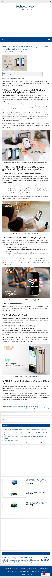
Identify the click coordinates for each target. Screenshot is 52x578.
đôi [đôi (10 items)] (26, 562)
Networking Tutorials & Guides (11, 568)
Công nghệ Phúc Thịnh (24, 571)
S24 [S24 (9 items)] (30, 560)
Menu (2, 1)
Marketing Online (44, 568)
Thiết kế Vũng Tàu (11, 571)
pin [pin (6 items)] (25, 560)
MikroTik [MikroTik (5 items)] (38, 557)
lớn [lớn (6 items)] (34, 557)
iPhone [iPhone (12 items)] (27, 558)
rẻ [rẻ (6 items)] (28, 560)
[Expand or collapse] (41, 74)
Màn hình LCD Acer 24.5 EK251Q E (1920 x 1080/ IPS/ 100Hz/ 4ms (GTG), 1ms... (37, 503)
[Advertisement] (26, 25)
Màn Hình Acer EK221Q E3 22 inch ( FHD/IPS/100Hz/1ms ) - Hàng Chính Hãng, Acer (36, 481)
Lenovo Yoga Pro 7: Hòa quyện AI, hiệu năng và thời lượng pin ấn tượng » (31, 408)
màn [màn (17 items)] (45, 557)
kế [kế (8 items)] (31, 558)
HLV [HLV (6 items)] (19, 557)
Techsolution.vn (26, 6)
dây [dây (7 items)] (8, 557)
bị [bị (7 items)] (2, 557)
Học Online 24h (35, 571)
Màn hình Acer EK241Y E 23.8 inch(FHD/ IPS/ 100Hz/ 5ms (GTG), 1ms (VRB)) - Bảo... (37, 491)
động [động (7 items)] (30, 562)
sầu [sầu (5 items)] (34, 560)
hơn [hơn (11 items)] (23, 558)
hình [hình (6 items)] (21, 557)
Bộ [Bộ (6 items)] (4, 557)
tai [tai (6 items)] (35, 560)
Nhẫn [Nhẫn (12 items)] (22, 560)
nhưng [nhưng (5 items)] (18, 560)
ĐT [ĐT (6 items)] (23, 562)
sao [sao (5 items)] (32, 560)
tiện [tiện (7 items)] (3, 562)
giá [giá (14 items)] (16, 557)
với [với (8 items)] (18, 562)
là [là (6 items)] (32, 557)
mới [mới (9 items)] (7, 560)
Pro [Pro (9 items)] (27, 560)
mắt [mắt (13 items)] (3, 560)
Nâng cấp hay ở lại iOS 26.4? (11, 440)
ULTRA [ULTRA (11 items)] (10, 562)
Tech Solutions (17, 51)
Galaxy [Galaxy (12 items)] (12, 558)
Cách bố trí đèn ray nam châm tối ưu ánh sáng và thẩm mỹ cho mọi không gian (24, 442)
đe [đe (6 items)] (24, 562)
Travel (43, 571)
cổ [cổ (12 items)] (6, 558)
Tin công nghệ (26, 51)
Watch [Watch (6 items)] (20, 562)
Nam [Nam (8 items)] (10, 560)
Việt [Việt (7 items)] (14, 562)
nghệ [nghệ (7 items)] (12, 560)
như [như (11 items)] (15, 560)
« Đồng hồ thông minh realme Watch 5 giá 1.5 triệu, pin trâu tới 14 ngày (20, 406)
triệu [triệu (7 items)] (6, 562)
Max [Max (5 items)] (36, 557)
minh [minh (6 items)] (41, 557)
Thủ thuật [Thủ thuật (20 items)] (44, 559)
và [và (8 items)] (16, 562)
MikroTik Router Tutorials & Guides (29, 568)
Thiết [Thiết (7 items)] (37, 560)
